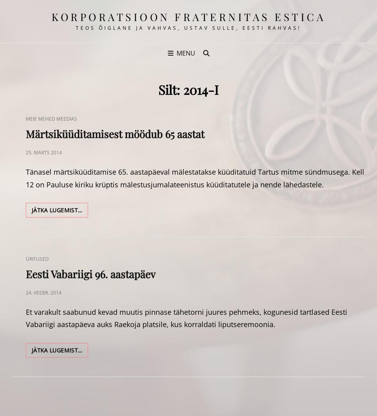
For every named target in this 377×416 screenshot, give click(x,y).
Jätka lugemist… (60, 212)
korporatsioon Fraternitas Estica (188, 17)
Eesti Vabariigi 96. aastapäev (91, 274)
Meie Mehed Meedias (51, 119)
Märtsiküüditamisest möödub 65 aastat (115, 134)
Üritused (37, 259)
